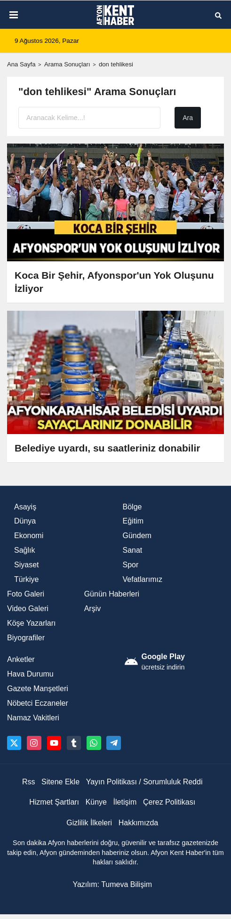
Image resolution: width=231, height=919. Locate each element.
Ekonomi (28, 536)
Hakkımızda (138, 823)
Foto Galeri (25, 594)
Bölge (132, 507)
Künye (96, 802)
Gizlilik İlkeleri (89, 823)
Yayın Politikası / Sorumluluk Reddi (144, 782)
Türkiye (26, 579)
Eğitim (133, 521)
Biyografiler (26, 638)
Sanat (133, 550)
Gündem (137, 536)
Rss (28, 782)
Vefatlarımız (142, 579)
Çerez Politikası (169, 802)
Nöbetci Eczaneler (37, 703)
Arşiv (92, 609)
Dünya (25, 521)
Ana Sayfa (21, 64)
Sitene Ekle (60, 782)
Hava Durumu (30, 674)
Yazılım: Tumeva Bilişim (112, 884)
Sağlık (24, 550)
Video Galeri (27, 609)
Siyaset (26, 565)
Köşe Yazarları (31, 623)
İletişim (125, 802)
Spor (131, 565)
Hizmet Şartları (54, 802)
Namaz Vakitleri (33, 718)
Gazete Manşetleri (37, 689)
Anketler (21, 659)
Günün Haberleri (111, 594)
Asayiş (25, 507)
